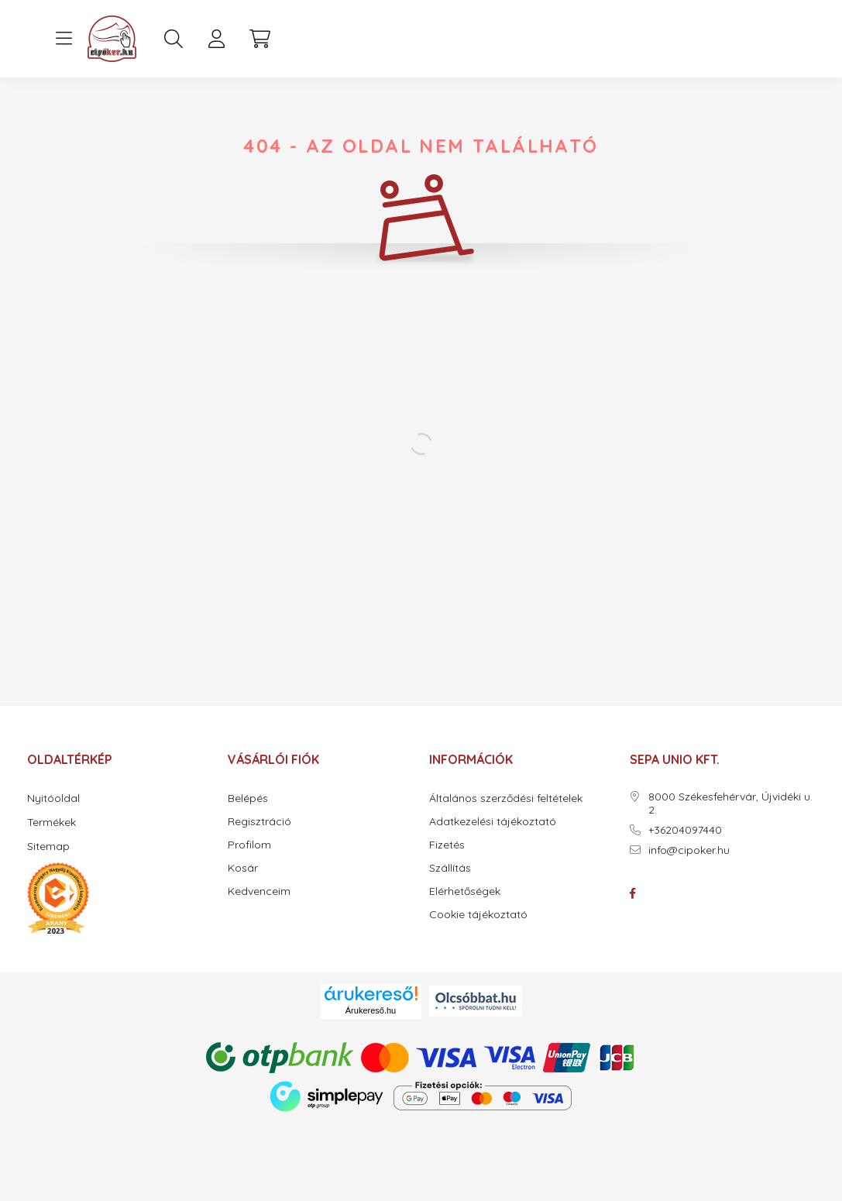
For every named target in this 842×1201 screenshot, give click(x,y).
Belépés (248, 798)
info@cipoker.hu (689, 850)
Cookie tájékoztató (478, 914)
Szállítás (450, 868)
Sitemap (48, 846)
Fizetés (447, 845)
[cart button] (260, 38)
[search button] (173, 38)
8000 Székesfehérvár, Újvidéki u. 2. (730, 803)
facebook (632, 893)
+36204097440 (685, 830)
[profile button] (216, 38)
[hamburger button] (64, 38)
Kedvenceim (259, 891)
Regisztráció (259, 821)
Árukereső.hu (370, 1010)
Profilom (249, 845)
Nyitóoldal (53, 798)
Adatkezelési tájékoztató (492, 821)
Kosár (243, 868)
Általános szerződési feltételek (506, 798)
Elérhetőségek (464, 891)
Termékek (51, 822)
